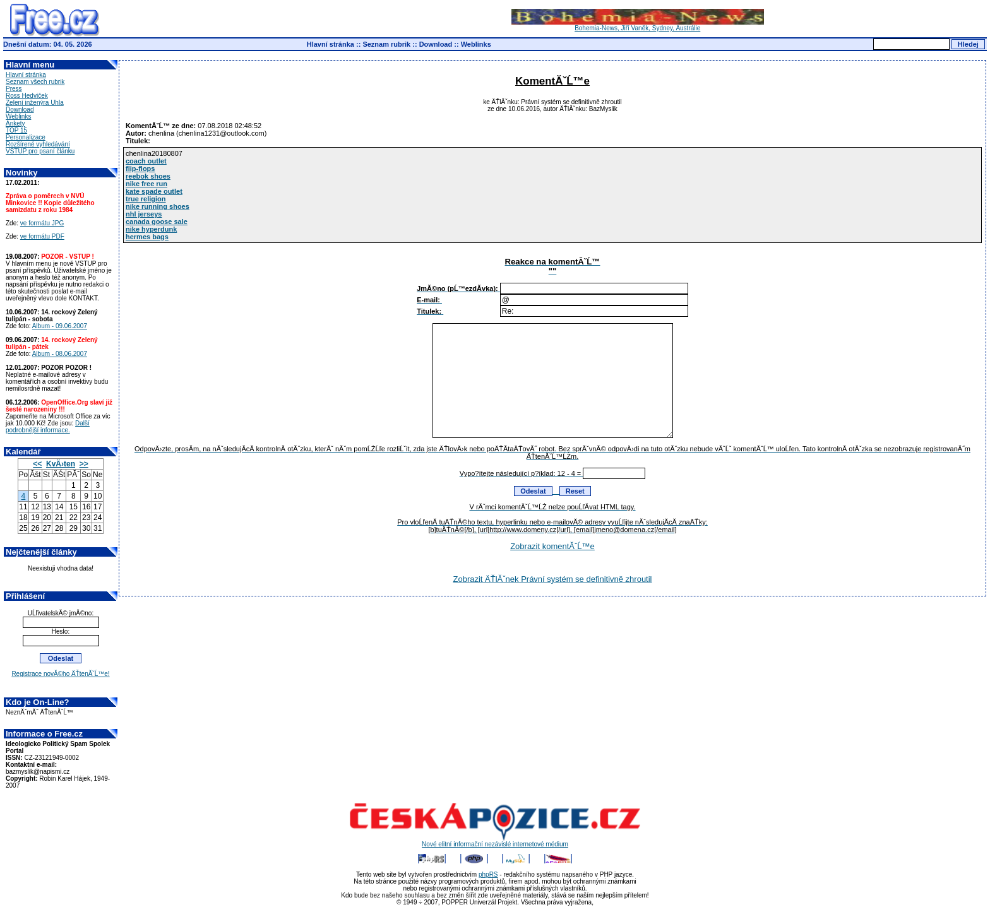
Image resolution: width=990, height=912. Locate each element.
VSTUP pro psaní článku (40, 151)
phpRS (488, 874)
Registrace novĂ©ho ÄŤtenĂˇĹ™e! (60, 673)
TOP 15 (16, 130)
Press (14, 88)
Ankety (15, 123)
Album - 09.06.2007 (59, 326)
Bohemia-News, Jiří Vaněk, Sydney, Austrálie (637, 25)
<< (37, 463)
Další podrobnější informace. (48, 427)
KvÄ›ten (60, 463)
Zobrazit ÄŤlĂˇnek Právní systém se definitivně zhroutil (552, 579)
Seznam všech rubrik (35, 81)
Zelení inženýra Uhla (35, 102)
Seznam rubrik (386, 44)
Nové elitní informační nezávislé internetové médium (495, 841)
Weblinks (476, 44)
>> (84, 463)
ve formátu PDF (42, 236)
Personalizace (25, 137)
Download (436, 44)
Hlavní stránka (330, 44)
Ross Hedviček (27, 95)
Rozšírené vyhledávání (38, 144)
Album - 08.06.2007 (59, 353)
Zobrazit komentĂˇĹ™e (552, 546)
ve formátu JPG (42, 223)
